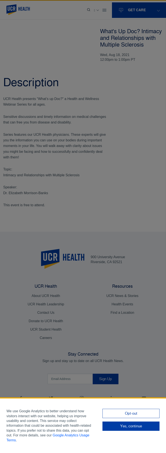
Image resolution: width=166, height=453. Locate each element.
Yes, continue (131, 426)
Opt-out (131, 413)
